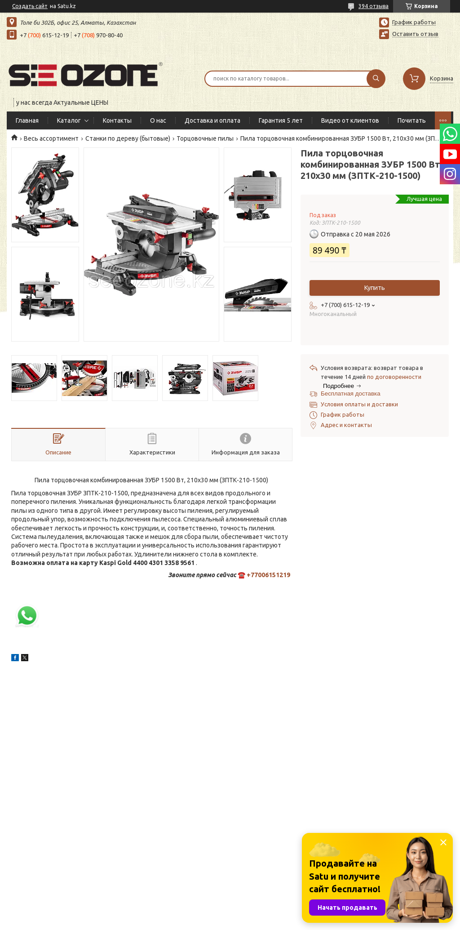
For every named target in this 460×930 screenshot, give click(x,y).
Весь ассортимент (51, 138)
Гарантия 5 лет (281, 120)
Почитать (412, 120)
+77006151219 (268, 574)
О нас (158, 120)
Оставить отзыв (415, 34)
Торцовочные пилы (205, 138)
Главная (27, 120)
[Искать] (376, 78)
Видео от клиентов (350, 120)
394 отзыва (373, 6)
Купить (374, 287)
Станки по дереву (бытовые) (127, 138)
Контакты (117, 120)
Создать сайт (30, 6)
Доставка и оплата (212, 120)
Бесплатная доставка (350, 393)
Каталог (69, 120)
